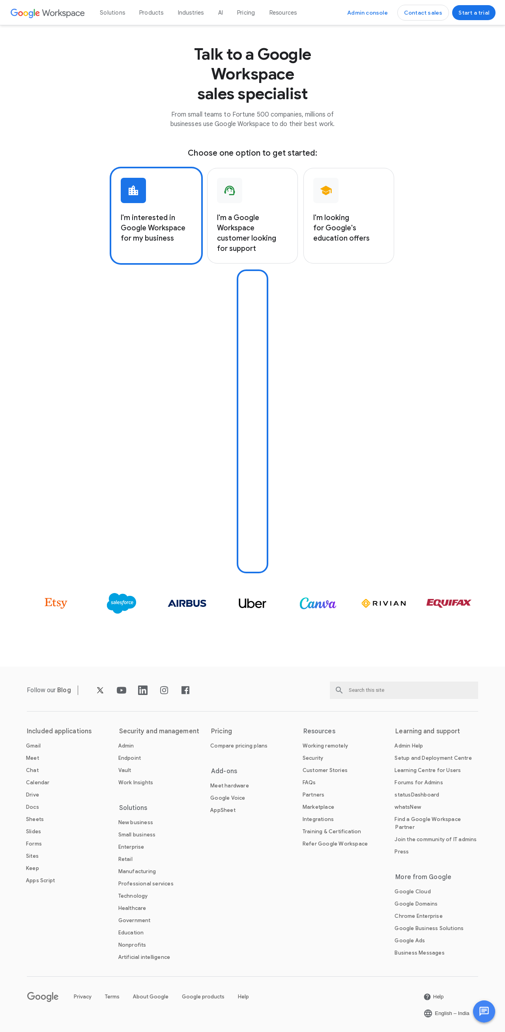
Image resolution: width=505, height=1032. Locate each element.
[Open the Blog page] (64, 690)
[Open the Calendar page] (38, 782)
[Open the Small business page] (137, 834)
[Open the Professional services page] (146, 883)
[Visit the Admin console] (367, 12)
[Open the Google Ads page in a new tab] (410, 940)
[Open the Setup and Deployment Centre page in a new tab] (433, 758)
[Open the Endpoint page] (129, 758)
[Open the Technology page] (133, 896)
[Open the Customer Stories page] (325, 770)
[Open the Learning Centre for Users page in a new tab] (428, 770)
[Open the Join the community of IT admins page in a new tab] (436, 839)
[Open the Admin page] (126, 745)
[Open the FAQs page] (309, 782)
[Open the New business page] (135, 822)
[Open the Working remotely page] (325, 745)
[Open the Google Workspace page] (47, 13)
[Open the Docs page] (32, 807)
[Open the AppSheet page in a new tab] (223, 810)
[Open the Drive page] (32, 794)
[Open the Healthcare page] (132, 908)
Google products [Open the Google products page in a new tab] (203, 996)
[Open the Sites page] (32, 856)
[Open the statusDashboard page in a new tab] (417, 794)
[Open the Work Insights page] (135, 782)
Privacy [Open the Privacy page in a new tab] (83, 996)
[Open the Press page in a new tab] (402, 851)
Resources (283, 12)
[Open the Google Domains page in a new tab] (416, 903)
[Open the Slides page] (33, 831)
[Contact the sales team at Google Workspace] (423, 13)
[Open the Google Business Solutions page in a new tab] (429, 928)
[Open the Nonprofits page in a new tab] (132, 945)
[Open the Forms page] (34, 843)
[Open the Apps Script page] (40, 880)
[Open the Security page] (313, 758)
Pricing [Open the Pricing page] (246, 12)
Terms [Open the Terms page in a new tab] (112, 996)
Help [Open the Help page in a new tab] (243, 996)
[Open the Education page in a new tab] (131, 932)
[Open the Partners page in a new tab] (314, 794)
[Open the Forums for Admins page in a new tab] (419, 782)
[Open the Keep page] (32, 868)
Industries (191, 12)
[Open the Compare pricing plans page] (238, 745)
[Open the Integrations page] (318, 819)
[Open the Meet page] (32, 758)
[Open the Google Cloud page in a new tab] (412, 891)
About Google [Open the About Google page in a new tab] (150, 996)
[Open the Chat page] (32, 770)
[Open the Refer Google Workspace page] (335, 843)
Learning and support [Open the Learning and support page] (427, 731)
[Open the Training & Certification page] (332, 831)
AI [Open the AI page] (220, 12)
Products (151, 12)
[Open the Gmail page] (33, 745)
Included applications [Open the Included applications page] (59, 731)
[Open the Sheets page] (35, 819)
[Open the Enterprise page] (131, 847)
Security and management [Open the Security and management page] (159, 731)
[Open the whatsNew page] (408, 807)
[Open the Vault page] (124, 770)
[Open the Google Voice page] (227, 798)
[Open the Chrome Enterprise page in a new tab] (418, 916)
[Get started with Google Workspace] (474, 12)
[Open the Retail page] (125, 859)
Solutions (112, 12)
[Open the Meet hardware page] (229, 785)
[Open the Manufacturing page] (137, 871)
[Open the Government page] (134, 920)
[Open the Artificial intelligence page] (144, 957)
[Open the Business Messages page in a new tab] (419, 952)
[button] (484, 1011)
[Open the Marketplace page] (318, 807)
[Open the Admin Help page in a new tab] (409, 745)
